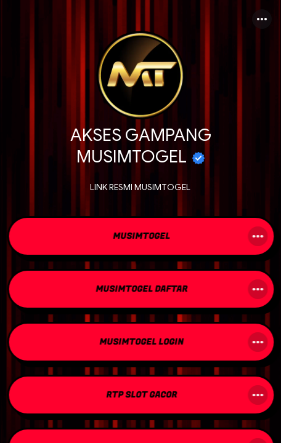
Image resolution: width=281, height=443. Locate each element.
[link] (140, 237)
